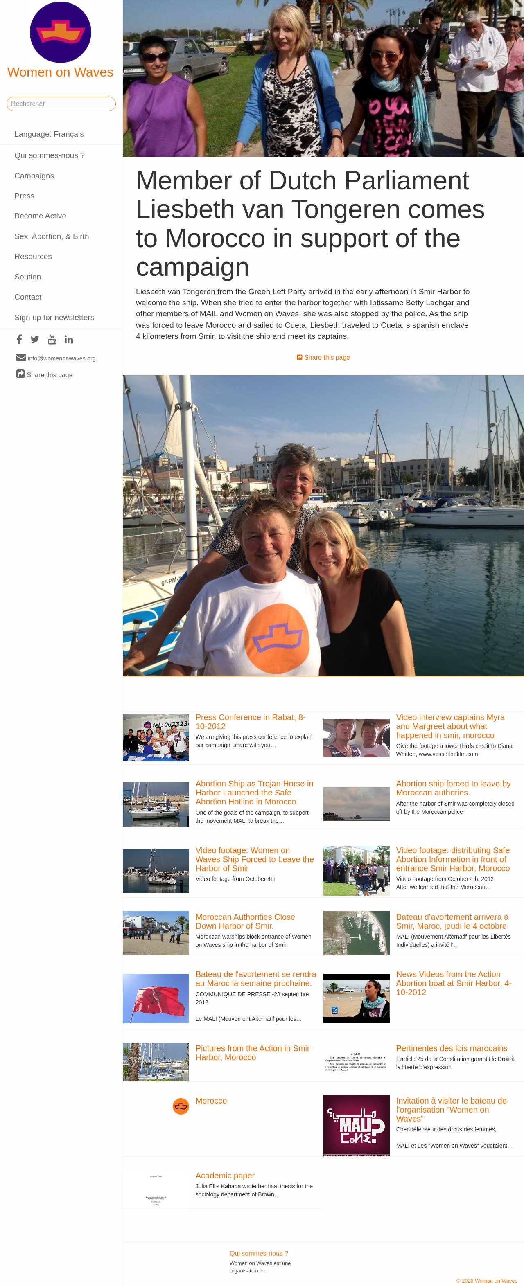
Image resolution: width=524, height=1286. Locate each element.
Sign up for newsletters (54, 317)
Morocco (211, 1100)
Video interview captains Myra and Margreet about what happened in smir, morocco (450, 726)
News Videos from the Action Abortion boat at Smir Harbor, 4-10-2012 (454, 983)
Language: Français (49, 134)
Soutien (27, 277)
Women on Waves (60, 40)
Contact (27, 297)
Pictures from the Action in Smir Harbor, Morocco (253, 1053)
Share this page (44, 374)
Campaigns (34, 175)
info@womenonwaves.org (56, 358)
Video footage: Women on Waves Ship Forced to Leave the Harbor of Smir (255, 859)
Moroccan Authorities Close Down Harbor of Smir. (245, 921)
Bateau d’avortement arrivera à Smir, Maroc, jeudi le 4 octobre (452, 921)
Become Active (40, 216)
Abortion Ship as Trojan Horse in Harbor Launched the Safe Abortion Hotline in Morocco (255, 792)
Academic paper (225, 1175)
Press (24, 195)
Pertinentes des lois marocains (452, 1048)
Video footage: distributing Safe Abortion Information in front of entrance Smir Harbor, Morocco (453, 859)
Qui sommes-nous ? (49, 155)
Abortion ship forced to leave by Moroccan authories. (453, 788)
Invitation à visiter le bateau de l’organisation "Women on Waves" (451, 1109)
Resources (33, 256)
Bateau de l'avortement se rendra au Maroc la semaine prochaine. (256, 979)
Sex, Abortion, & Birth (51, 236)
